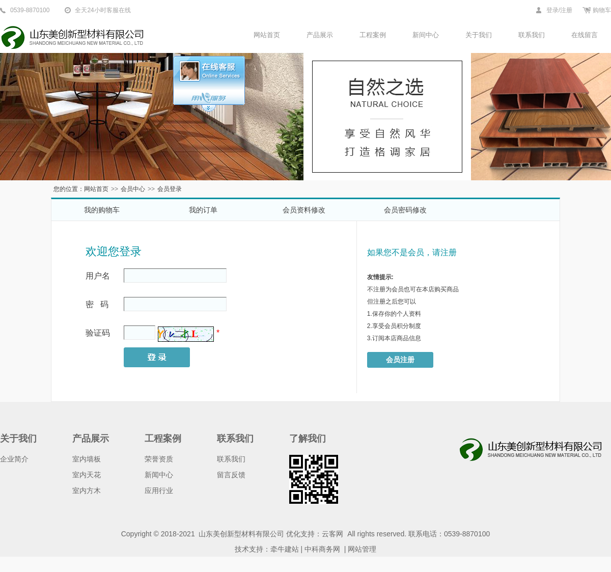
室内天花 (86, 475)
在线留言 (584, 35)
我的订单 (203, 210)
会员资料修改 (304, 210)
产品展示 (320, 35)
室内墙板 (86, 459)
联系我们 (531, 35)
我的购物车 (102, 210)
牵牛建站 (284, 549)
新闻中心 (159, 475)
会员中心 (133, 189)
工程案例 (372, 35)
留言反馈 (231, 475)
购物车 (602, 10)
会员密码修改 (405, 210)
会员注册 (400, 360)
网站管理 (362, 549)
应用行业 (159, 490)
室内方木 (86, 490)
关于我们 (478, 35)
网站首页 (267, 35)
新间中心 (425, 35)
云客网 (332, 534)
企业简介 (14, 459)
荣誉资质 (159, 459)
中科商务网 (322, 549)
